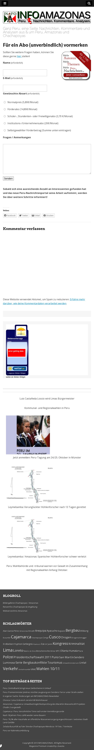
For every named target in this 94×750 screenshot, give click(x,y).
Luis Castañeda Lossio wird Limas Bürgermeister (47, 398)
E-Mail (13, 78)
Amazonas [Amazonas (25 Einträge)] (24, 631)
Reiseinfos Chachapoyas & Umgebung (20, 606)
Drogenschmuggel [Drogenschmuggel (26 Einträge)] (79, 638)
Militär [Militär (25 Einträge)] (53, 651)
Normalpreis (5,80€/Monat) (21, 102)
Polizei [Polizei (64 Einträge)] (8, 656)
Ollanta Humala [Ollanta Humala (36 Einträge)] (69, 650)
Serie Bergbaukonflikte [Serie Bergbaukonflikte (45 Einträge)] (31, 663)
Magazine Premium (38, 746)
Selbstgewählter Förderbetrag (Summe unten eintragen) (37, 130)
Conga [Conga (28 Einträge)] (45, 637)
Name (13, 62)
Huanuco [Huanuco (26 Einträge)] (37, 644)
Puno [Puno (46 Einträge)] (55, 657)
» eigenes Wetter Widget (16, 373)
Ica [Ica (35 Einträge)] (42, 644)
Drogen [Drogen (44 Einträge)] (66, 637)
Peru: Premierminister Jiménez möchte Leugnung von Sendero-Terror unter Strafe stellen (43, 692)
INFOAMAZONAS (45, 743)
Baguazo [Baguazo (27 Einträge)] (61, 631)
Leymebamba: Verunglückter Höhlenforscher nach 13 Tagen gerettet (47, 507)
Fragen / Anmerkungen (17, 137)
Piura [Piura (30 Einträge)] (80, 651)
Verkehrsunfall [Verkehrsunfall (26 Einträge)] (24, 669)
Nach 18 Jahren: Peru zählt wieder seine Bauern (24, 715)
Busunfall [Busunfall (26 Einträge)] (6, 638)
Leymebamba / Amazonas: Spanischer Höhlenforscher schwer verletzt (47, 556)
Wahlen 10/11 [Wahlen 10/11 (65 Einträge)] (48, 668)
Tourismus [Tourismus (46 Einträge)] (54, 663)
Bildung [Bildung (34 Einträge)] (84, 630)
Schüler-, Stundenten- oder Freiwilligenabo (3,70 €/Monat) (38, 116)
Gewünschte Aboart (21, 93)
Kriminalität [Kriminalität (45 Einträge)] (77, 644)
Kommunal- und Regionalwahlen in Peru (47, 408)
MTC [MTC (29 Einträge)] (58, 651)
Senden (8, 178)
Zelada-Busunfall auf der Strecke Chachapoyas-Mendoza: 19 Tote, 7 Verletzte (37, 726)
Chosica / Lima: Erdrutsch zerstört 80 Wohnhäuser (25, 700)
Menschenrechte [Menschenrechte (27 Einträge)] (43, 651)
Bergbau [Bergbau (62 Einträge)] (73, 630)
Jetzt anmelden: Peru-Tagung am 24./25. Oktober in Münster (47, 457)
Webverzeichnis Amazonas (15, 611)
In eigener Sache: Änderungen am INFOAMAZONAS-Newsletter (31, 696)
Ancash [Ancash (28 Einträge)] (31, 631)
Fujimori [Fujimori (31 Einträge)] (18, 644)
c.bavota (60, 746)
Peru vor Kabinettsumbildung (16, 730)
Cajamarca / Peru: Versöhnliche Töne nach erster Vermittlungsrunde (33, 711)
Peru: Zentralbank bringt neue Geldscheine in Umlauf (27, 688)
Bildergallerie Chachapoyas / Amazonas (20, 603)
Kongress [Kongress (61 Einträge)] (60, 643)
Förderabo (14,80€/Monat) (20, 109)
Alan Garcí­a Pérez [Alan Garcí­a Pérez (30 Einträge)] (11, 631)
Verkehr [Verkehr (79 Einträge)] (10, 668)
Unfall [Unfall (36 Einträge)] (82, 662)
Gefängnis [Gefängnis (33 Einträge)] (28, 643)
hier (19, 56)
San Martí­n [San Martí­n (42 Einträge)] (66, 657)
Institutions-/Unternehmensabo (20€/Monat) (31, 123)
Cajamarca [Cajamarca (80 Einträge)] (21, 637)
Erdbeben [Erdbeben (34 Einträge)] (8, 643)
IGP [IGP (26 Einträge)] (46, 644)
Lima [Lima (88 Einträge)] (8, 650)
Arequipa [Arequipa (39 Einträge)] (40, 630)
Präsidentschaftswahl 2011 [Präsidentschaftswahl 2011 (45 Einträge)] (32, 657)
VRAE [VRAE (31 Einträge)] (33, 669)
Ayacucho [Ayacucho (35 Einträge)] (52, 630)
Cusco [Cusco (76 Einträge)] (55, 637)
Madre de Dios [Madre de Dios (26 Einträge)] (30, 651)
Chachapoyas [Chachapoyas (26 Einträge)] (37, 638)
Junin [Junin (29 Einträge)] (50, 644)
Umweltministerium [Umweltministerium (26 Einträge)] (71, 663)
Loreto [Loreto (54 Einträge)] (18, 650)
